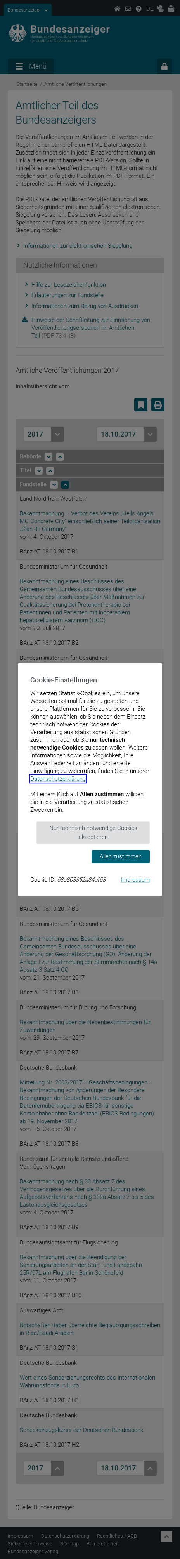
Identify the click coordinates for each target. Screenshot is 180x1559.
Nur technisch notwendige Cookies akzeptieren (93, 832)
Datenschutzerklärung (58, 778)
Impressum (135, 879)
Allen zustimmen (121, 856)
